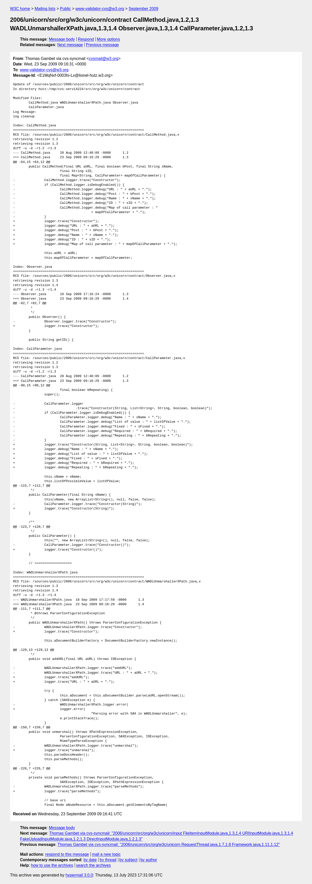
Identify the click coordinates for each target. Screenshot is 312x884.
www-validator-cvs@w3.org (99, 9)
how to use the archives (52, 865)
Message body (62, 39)
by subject (128, 860)
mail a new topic (106, 854)
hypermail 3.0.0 (79, 875)
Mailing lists (45, 9)
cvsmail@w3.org (103, 58)
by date (89, 860)
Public (65, 9)
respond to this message (67, 854)
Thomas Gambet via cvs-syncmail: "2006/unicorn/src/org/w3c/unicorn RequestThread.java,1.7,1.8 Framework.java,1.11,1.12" (168, 844)
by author (148, 860)
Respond (86, 39)
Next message (70, 45)
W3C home (20, 9)
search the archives (93, 865)
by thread (108, 860)
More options (108, 39)
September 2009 (143, 9)
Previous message (102, 45)
